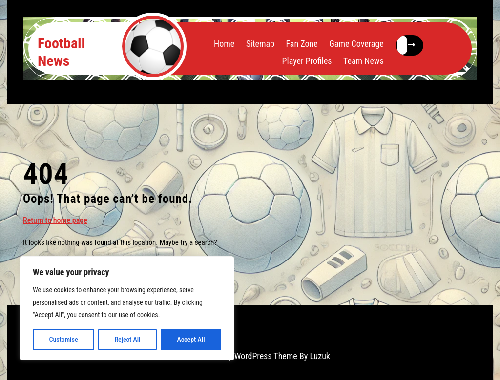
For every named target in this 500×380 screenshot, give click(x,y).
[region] (127, 308)
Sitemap (260, 44)
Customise (63, 339)
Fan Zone (301, 44)
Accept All (191, 339)
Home (224, 44)
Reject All (127, 339)
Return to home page (55, 220)
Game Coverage (356, 44)
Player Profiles (307, 61)
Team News (363, 61)
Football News (61, 52)
